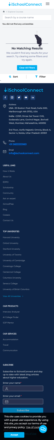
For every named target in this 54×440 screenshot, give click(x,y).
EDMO (5, 182)
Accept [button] (14, 435)
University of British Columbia (16, 289)
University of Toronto (12, 255)
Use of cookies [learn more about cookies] (34, 427)
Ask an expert (9, 199)
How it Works (9, 171)
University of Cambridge (14, 261)
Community (8, 193)
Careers (6, 215)
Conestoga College (12, 266)
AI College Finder (10, 317)
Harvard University (11, 238)
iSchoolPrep (8, 204)
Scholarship (8, 188)
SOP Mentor (8, 323)
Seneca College (10, 284)
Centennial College (12, 272)
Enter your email (12, 396)
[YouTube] (26, 97)
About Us (7, 177)
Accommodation (10, 340)
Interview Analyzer (11, 312)
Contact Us (8, 220)
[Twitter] (19, 97)
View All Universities (13, 296)
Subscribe (23, 410)
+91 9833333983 (17, 144)
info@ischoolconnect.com (24, 153)
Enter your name (12, 383)
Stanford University (11, 249)
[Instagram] (12, 97)
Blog (5, 210)
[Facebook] (5, 97)
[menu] (47, 4)
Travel (5, 345)
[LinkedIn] (33, 97)
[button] (43, 429)
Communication (10, 350)
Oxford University (10, 243)
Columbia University (12, 278)
